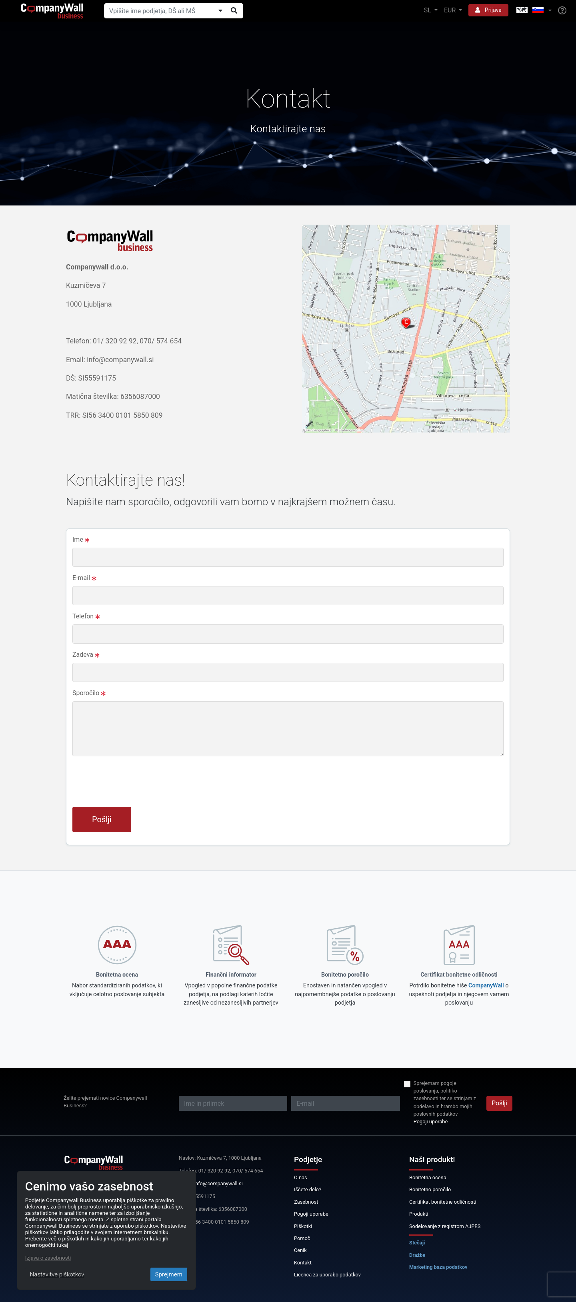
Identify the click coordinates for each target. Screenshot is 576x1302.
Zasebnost (306, 1202)
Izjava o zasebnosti (48, 1257)
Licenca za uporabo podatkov (327, 1275)
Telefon (86, 616)
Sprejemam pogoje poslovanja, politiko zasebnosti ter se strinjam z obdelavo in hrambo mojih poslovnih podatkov (445, 1098)
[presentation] (133, 784)
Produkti (418, 1214)
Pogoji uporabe (431, 1122)
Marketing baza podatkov (438, 1267)
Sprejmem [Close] (168, 1274)
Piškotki (303, 1226)
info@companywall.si (218, 1183)
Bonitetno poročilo (430, 1189)
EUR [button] (450, 10)
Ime (81, 539)
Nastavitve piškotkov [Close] (57, 1274)
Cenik (300, 1250)
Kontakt (303, 1263)
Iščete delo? (307, 1189)
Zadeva (86, 654)
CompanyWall (486, 985)
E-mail (84, 578)
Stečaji (417, 1243)
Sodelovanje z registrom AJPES (444, 1226)
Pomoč (302, 1238)
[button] (533, 10)
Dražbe (417, 1255)
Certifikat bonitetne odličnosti (442, 1202)
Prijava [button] (488, 10)
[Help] (562, 11)
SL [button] (428, 10)
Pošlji (102, 819)
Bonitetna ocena (427, 1177)
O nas (300, 1177)
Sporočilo (89, 693)
